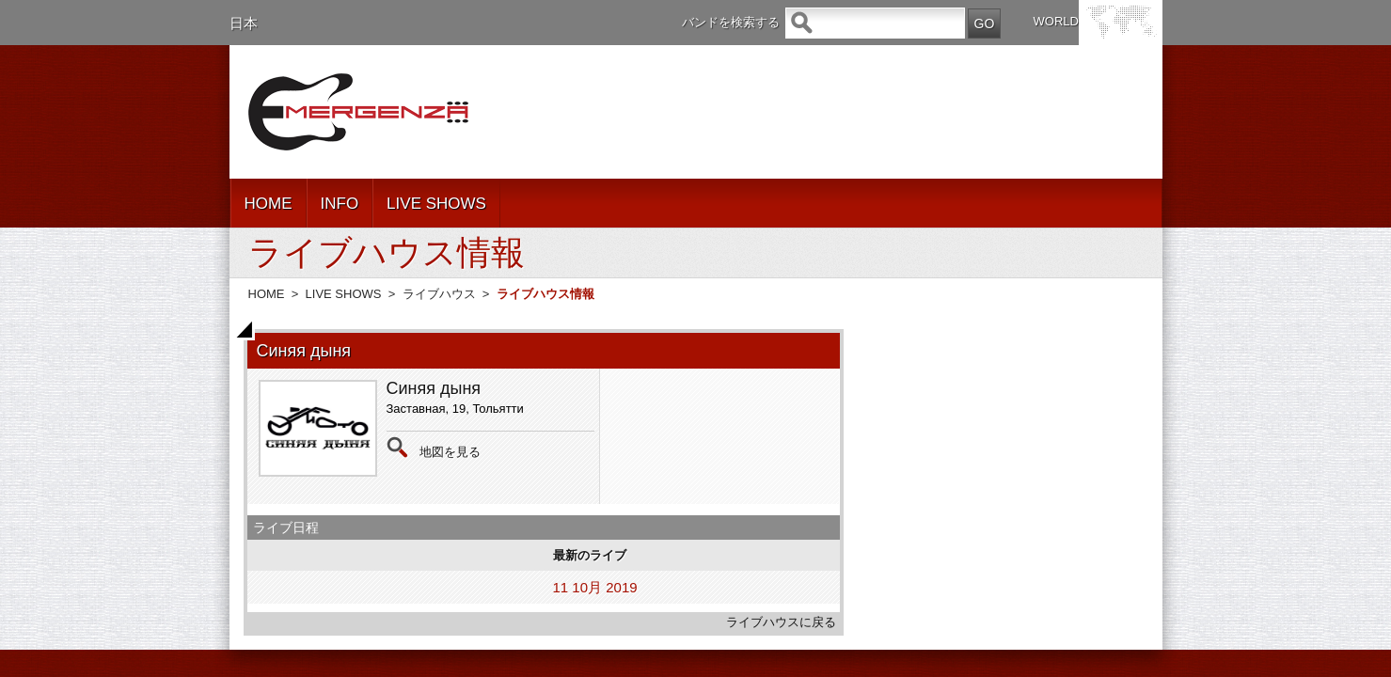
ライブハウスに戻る (781, 622)
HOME (268, 204)
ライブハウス (439, 294)
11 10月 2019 (595, 587)
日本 (243, 23)
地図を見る (450, 452)
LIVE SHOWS (436, 204)
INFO (340, 204)
